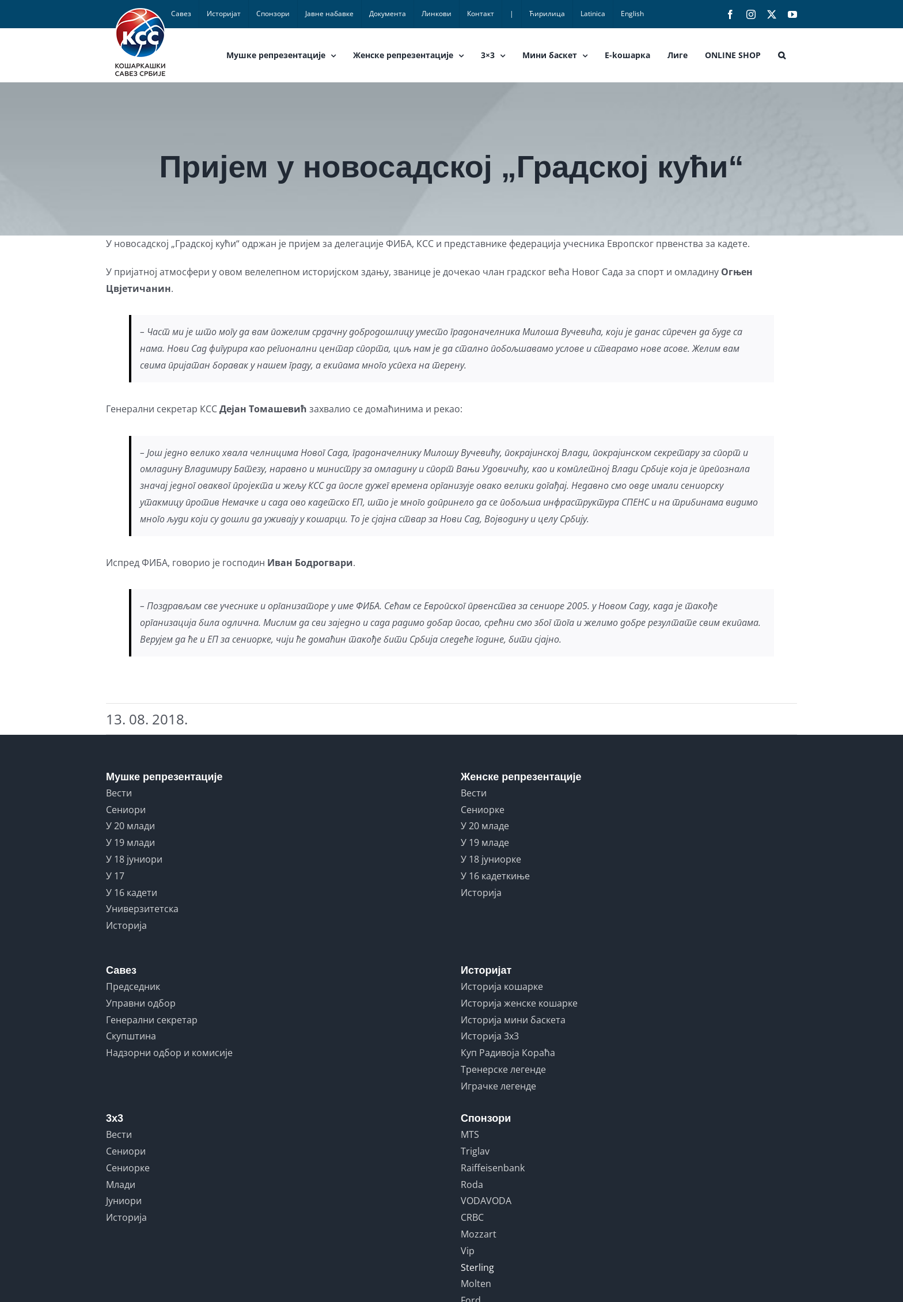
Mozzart (478, 1234)
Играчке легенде (498, 1086)
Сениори (126, 809)
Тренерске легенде (503, 1069)
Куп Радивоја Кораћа (508, 1052)
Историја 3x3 (490, 1036)
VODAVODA (486, 1200)
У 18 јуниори (134, 859)
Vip (468, 1250)
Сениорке (482, 809)
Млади (120, 1184)
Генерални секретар (152, 1019)
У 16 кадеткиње (495, 876)
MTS (470, 1134)
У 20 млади (130, 825)
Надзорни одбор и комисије (169, 1052)
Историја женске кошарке (519, 1003)
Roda (472, 1184)
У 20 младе (485, 825)
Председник (133, 986)
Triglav (475, 1151)
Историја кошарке (502, 986)
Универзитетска (142, 908)
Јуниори (124, 1200)
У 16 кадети (131, 892)
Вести (119, 793)
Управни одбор (141, 1003)
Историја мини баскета (513, 1019)
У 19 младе (485, 842)
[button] (781, 55)
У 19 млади (130, 842)
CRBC (472, 1217)
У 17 (115, 876)
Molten (476, 1283)
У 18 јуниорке (491, 859)
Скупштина (131, 1036)
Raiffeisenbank (493, 1167)
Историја (126, 925)
